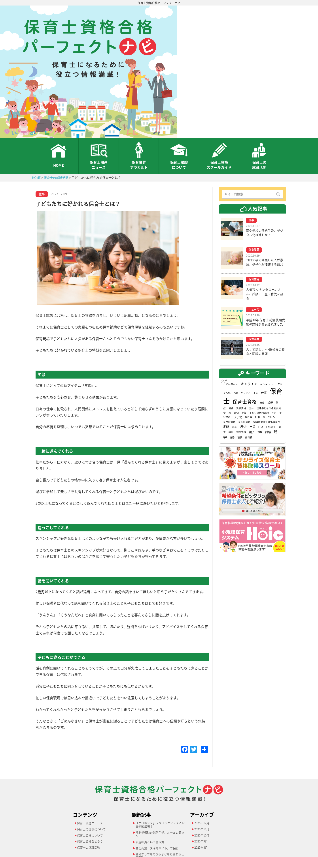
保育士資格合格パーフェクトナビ (159, 3)
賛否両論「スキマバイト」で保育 (159, 815)
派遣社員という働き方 (151, 808)
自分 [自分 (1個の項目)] (260, 390)
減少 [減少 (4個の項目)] (243, 389)
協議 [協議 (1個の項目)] (231, 371)
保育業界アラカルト (139, 127)
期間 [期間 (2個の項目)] (226, 390)
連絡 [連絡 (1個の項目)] (232, 401)
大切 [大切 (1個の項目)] (236, 376)
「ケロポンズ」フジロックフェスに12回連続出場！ (159, 789)
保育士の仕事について (93, 794)
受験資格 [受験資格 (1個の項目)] (241, 371)
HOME (58, 128)
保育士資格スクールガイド (219, 127)
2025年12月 (203, 787)
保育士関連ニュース (99, 127)
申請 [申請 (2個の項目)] (252, 390)
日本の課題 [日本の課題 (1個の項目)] (244, 385)
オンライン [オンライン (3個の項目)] (249, 347)
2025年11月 (203, 794)
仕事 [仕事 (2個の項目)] (264, 356)
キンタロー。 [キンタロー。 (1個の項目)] (267, 347)
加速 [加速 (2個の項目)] (270, 366)
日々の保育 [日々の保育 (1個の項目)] (229, 385)
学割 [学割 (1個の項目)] (274, 376)
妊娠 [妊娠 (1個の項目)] (244, 376)
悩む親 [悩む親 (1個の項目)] (248, 380)
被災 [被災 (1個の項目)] (231, 395)
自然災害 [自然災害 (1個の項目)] (271, 390)
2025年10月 (203, 801)
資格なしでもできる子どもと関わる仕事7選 (159, 823)
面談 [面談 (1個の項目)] (239, 401)
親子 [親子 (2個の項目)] (252, 395)
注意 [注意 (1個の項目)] (234, 390)
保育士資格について (91, 801)
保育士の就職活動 (259, 127)
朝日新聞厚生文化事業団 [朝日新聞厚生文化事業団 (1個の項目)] (266, 385)
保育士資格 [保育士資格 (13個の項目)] (245, 365)
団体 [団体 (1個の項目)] (251, 371)
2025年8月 (202, 814)
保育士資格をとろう (91, 807)
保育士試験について (179, 127)
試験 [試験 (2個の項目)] (268, 395)
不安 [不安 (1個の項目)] (255, 356)
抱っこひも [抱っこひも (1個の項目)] (269, 380)
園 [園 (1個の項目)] (230, 376)
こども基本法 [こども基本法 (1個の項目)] (230, 347)
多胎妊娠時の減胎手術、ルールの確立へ (159, 799)
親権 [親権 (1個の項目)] (259, 395)
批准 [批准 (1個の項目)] (257, 380)
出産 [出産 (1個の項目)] (262, 366)
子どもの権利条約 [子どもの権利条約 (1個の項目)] (259, 376)
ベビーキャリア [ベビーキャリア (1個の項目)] (241, 356)
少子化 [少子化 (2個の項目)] (237, 380)
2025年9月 (202, 807)
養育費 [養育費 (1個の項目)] (248, 401)
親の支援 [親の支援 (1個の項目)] (241, 395)
